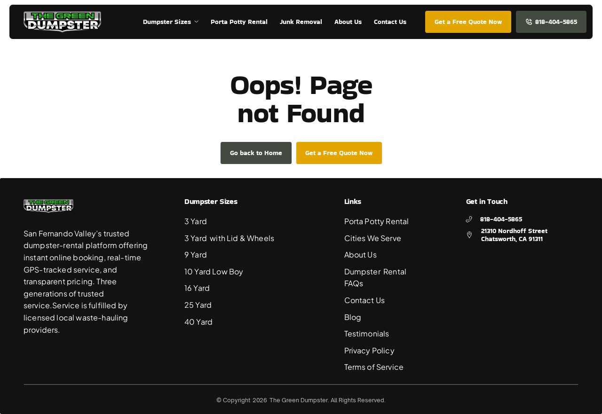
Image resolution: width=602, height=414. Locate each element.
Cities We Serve (372, 238)
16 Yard (197, 288)
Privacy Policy (369, 350)
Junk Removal (301, 21)
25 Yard (198, 305)
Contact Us (364, 300)
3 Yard (196, 221)
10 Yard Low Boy (213, 271)
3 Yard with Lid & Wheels (229, 238)
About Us (360, 254)
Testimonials (366, 333)
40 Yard (198, 322)
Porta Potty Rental (376, 221)
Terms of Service (374, 367)
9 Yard (196, 254)
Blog (353, 317)
